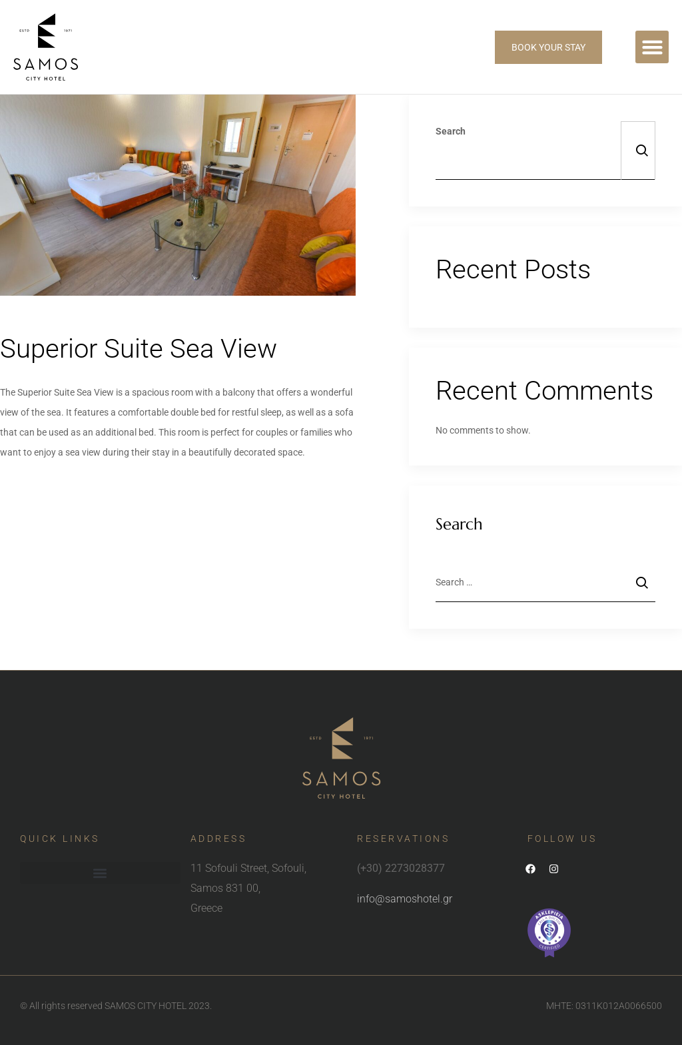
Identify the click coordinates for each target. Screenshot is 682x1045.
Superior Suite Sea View (138, 348)
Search (451, 131)
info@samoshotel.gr (404, 898)
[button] (652, 47)
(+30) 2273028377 (401, 868)
